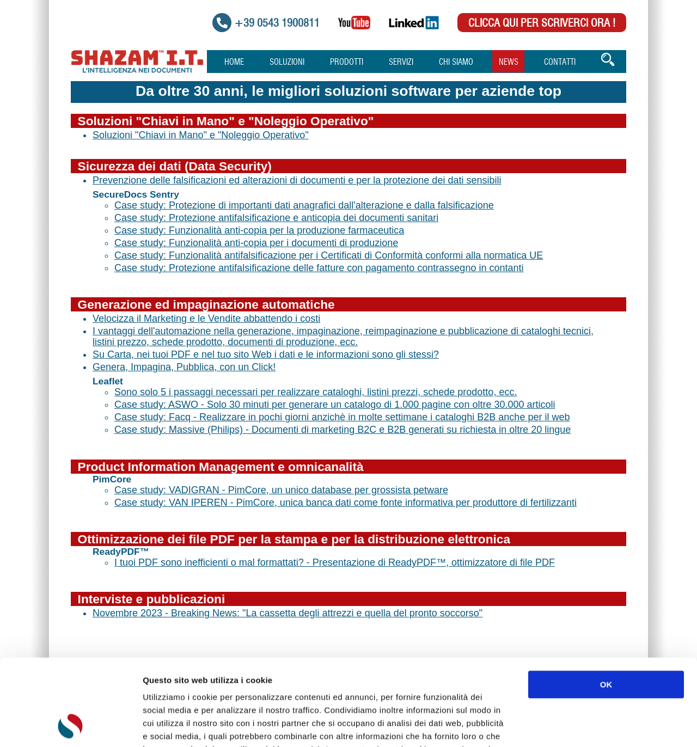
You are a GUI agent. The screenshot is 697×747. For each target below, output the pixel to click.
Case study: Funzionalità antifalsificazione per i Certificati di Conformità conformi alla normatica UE (328, 255)
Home (234, 62)
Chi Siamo (456, 62)
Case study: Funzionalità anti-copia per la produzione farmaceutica (259, 230)
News (508, 62)
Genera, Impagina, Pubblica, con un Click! (184, 367)
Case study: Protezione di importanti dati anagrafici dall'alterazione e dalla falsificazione (304, 205)
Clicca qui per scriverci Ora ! (541, 23)
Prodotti (346, 62)
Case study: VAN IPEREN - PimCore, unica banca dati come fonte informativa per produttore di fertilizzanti (345, 502)
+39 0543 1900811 (277, 23)
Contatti (560, 62)
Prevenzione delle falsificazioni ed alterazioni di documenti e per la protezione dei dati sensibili (297, 180)
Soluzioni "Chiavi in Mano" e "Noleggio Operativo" (201, 135)
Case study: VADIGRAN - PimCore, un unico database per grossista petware (281, 490)
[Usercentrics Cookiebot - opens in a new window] (70, 726)
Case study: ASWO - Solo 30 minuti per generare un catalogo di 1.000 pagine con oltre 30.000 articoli (334, 404)
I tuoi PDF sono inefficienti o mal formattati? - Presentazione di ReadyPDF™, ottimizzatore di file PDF (334, 562)
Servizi (401, 62)
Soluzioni (287, 62)
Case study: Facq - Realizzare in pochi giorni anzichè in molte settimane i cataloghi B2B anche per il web (342, 417)
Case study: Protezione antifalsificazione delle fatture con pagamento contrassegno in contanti (318, 267)
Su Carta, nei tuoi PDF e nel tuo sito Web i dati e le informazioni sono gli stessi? (266, 354)
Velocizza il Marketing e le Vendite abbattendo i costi (206, 318)
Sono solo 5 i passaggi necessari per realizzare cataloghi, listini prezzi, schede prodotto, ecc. (315, 392)
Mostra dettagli (578, 725)
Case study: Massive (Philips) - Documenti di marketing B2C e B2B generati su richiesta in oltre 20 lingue (342, 429)
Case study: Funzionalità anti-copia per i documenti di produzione (256, 242)
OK (606, 603)
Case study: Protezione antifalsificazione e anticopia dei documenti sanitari (276, 217)
